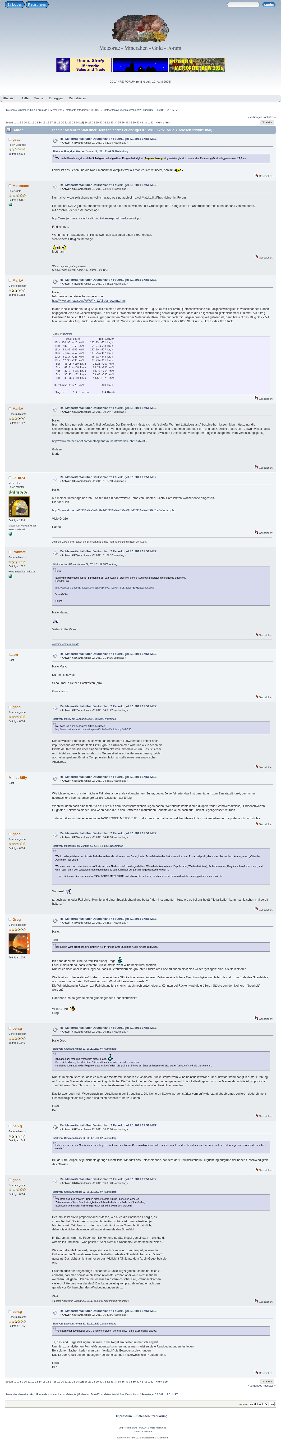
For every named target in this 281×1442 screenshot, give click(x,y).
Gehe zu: (243, 1404)
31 (104, 122)
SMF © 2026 (140, 1427)
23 (73, 122)
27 (89, 122)
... (18, 122)
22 (69, 122)
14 (40, 122)
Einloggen (14, 4)
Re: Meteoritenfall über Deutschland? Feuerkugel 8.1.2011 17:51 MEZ (108, 139)
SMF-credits (125, 1427)
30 (100, 122)
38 (130, 122)
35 (119, 122)
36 (123, 122)
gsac (17, 139)
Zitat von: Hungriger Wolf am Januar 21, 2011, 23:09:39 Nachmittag (90, 151)
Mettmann (21, 186)
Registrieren (37, 4)
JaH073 (95, 110)
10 (25, 122)
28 (93, 122)
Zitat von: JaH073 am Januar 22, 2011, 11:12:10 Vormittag (85, 564)
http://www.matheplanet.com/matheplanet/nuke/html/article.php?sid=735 (99, 441)
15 (43, 122)
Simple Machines (157, 1427)
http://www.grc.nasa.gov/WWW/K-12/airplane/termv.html (89, 300)
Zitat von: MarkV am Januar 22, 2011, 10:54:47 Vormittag (84, 719)
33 (112, 122)
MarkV (18, 280)
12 (32, 122)
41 (141, 122)
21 (66, 122)
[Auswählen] (66, 334)
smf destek (146, 1431)
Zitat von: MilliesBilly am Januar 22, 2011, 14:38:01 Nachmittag (88, 846)
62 (152, 122)
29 (97, 122)
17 (51, 122)
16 (47, 122)
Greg (17, 919)
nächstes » (269, 117)
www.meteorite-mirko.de (65, 644)
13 (36, 122)
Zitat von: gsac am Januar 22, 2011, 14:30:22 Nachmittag (84, 1323)
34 (115, 122)
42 (145, 122)
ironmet (19, 552)
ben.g (17, 1028)
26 (86, 122)
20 (62, 122)
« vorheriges (255, 117)
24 (77, 122)
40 (137, 122)
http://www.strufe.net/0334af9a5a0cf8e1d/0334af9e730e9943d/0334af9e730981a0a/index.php (113, 510)
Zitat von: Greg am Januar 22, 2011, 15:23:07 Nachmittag (84, 1048)
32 (108, 122)
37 (126, 122)
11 (29, 122)
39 (134, 122)
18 (55, 122)
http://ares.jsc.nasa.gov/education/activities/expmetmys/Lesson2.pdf (96, 218)
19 (58, 122)
